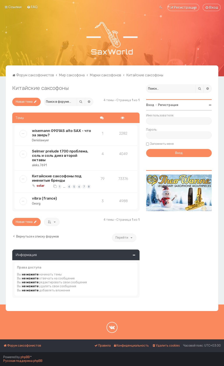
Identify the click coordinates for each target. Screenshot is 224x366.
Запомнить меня (162, 144)
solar (41, 186)
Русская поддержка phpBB (22, 361)
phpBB (25, 357)
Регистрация (168, 105)
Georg (36, 203)
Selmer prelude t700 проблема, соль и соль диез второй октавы (60, 155)
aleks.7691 (39, 165)
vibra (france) (44, 198)
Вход (150, 105)
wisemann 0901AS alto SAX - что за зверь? (61, 132)
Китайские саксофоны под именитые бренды (57, 178)
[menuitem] (32, 7)
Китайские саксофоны (40, 88)
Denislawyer (40, 140)
